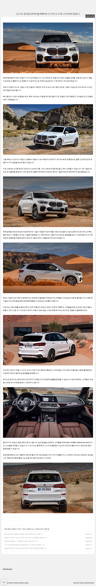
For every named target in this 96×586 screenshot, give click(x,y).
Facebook (16, 583)
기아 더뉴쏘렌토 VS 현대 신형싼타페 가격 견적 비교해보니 (23, 545)
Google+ (26, 583)
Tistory (81, 583)
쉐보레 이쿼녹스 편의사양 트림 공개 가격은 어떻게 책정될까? (24, 548)
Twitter (11, 583)
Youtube (21, 583)
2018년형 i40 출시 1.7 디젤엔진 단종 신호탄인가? (19, 541)
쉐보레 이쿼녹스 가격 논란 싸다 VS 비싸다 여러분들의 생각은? (24, 537)
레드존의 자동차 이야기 (13, 529)
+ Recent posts (7, 569)
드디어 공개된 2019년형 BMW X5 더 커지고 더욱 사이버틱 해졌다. (48, 13)
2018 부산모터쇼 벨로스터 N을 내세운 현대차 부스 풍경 (22, 534)
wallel (92, 583)
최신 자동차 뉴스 (29, 529)
